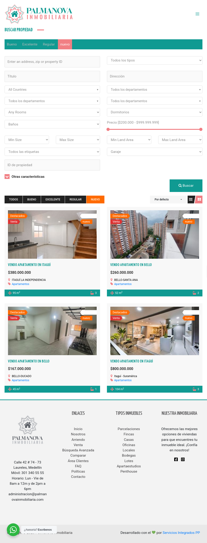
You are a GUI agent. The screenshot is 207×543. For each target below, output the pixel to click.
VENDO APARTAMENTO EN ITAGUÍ (29, 265)
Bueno (12, 44)
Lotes (128, 461)
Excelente (30, 44)
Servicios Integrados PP (181, 533)
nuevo (65, 44)
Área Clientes (78, 461)
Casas (129, 440)
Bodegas (129, 455)
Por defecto (162, 199)
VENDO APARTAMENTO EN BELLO (131, 265)
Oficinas (128, 445)
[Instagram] (183, 459)
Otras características (24, 177)
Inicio (78, 429)
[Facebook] (176, 459)
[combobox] (52, 89)
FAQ (78, 466)
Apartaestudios (129, 466)
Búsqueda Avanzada (78, 450)
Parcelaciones (129, 429)
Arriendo (78, 440)
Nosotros (78, 434)
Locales (129, 450)
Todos (13, 199)
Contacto (78, 477)
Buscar (186, 186)
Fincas (129, 434)
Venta (78, 445)
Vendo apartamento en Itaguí (131, 361)
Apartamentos (20, 284)
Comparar (78, 455)
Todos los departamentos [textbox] (129, 89)
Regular (49, 44)
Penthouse (128, 471)
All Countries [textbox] (17, 89)
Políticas (78, 471)
